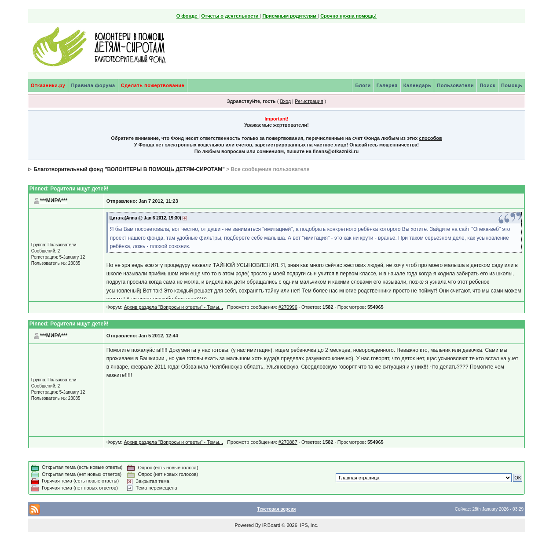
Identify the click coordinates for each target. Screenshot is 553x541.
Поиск (487, 85)
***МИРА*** (53, 200)
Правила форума (93, 85)
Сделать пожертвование (152, 85)
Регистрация (309, 101)
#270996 (287, 307)
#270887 (287, 442)
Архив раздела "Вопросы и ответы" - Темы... (173, 307)
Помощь (511, 85)
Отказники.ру (48, 85)
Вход (285, 101)
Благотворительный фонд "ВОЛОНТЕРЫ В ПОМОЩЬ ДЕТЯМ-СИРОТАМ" (129, 169)
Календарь (417, 85)
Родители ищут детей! (79, 189)
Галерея (387, 85)
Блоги (362, 85)
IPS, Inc (308, 525)
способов (430, 138)
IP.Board (271, 525)
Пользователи (455, 85)
